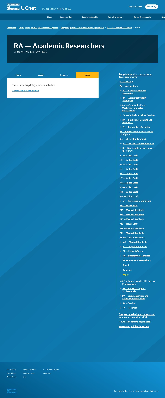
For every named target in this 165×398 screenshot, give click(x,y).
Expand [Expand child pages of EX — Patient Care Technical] (122, 134)
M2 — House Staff (129, 220)
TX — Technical (131, 328)
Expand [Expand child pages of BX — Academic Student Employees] (121, 99)
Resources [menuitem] (126, 17)
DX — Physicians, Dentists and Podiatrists (138, 128)
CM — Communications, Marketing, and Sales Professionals (135, 110)
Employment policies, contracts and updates (39, 27)
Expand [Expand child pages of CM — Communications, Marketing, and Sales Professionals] (121, 107)
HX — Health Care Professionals (132, 153)
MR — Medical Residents (136, 259)
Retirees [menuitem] (153, 17)
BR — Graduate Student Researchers (135, 93)
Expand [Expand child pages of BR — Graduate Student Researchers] (121, 92)
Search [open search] (150, 6)
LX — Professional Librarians (138, 215)
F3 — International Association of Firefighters (136, 140)
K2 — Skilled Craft (129, 167)
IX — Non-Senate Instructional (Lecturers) (138, 161)
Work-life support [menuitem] (76, 17)
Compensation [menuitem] (27, 17)
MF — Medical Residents (133, 249)
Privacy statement (31, 369)
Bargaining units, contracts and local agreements (83, 27)
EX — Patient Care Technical (138, 134)
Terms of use (12, 373)
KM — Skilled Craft (130, 211)
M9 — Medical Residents (133, 245)
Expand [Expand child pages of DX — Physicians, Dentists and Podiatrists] (121, 126)
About (41, 75)
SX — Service (129, 323)
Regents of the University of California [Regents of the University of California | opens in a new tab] (141, 391)
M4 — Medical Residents (133, 230)
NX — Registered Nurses (136, 264)
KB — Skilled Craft (130, 206)
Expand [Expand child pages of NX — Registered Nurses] (122, 264)
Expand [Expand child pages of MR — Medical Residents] (122, 259)
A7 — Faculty (127, 82)
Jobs (25, 377)
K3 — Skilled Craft (129, 172)
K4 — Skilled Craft (129, 177)
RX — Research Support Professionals (135, 310)
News (87, 75)
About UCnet (12, 377)
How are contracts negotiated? (136, 346)
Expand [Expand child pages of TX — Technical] (122, 328)
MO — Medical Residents (133, 254)
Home (18, 75)
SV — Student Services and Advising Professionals (136, 317)
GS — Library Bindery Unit (134, 146)
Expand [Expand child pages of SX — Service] (122, 324)
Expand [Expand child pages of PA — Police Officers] (122, 269)
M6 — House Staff (129, 240)
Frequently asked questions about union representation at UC (136, 338)
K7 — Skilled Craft (129, 191)
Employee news (30, 373)
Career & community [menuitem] (103, 17)
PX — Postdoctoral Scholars (138, 274)
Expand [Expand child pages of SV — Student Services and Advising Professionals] (121, 316)
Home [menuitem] (9, 17)
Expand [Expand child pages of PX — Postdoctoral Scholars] (122, 274)
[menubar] (82, 16)
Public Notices (135, 6)
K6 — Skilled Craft (129, 186)
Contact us (50, 373)
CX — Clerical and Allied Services (135, 120)
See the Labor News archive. (26, 90)
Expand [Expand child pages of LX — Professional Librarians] (122, 216)
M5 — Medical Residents (133, 235)
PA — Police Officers (133, 269)
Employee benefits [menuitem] (51, 17)
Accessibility (11, 369)
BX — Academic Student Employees (135, 101)
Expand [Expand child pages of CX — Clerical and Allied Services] (121, 118)
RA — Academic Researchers (120, 27)
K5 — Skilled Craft (129, 182)
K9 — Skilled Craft (129, 201)
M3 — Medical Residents (133, 225)
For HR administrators (54, 369)
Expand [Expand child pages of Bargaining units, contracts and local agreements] (118, 74)
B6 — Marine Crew (130, 86)
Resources (12, 27)
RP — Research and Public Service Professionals (136, 302)
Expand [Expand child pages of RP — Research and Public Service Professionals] (121, 300)
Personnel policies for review (135, 351)
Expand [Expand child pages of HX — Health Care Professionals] (121, 151)
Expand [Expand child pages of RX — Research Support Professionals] (121, 308)
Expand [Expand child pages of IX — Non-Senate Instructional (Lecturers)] (121, 159)
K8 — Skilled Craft (129, 196)
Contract (64, 75)
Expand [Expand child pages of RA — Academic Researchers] (122, 279)
